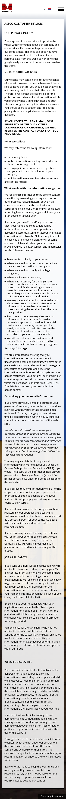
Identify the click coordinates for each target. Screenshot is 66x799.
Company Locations (51, 796)
